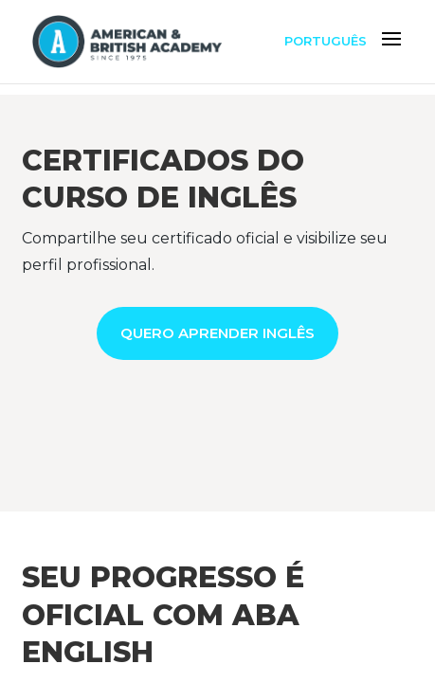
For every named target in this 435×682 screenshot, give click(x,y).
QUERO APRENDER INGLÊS (217, 333)
